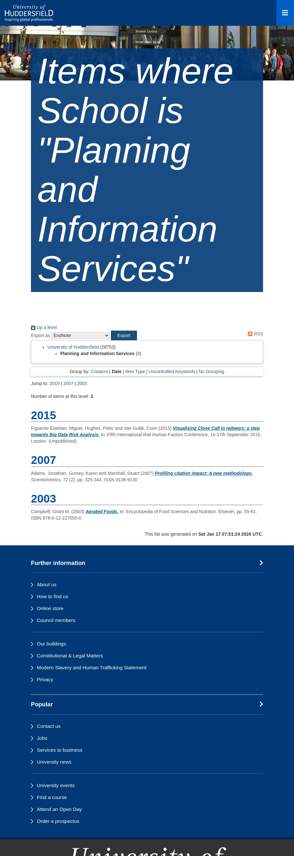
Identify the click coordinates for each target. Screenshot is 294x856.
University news (54, 762)
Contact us (49, 726)
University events (55, 785)
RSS (254, 333)
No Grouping (211, 371)
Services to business (59, 750)
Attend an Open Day (59, 809)
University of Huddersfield (73, 347)
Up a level (44, 327)
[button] (124, 335)
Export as (40, 335)
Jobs (42, 738)
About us (46, 584)
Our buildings (51, 643)
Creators (99, 371)
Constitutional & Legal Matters (70, 655)
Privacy (45, 679)
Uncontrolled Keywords (172, 371)
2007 (68, 383)
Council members (56, 620)
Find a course (52, 797)
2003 (82, 383)
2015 (55, 383)
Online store (50, 608)
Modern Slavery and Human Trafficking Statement (91, 667)
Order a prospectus (58, 821)
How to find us (52, 596)
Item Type (135, 371)
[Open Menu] (285, 13)
